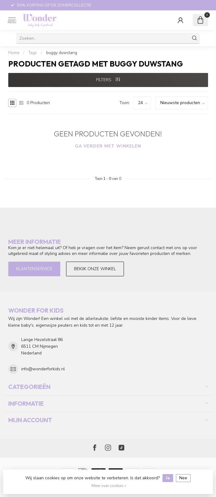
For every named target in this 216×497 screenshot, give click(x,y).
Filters (108, 80)
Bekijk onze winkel (95, 269)
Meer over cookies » (108, 485)
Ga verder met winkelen (108, 146)
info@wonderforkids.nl (43, 369)
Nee (183, 478)
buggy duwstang (61, 53)
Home (13, 53)
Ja (168, 478)
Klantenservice (34, 269)
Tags (32, 53)
